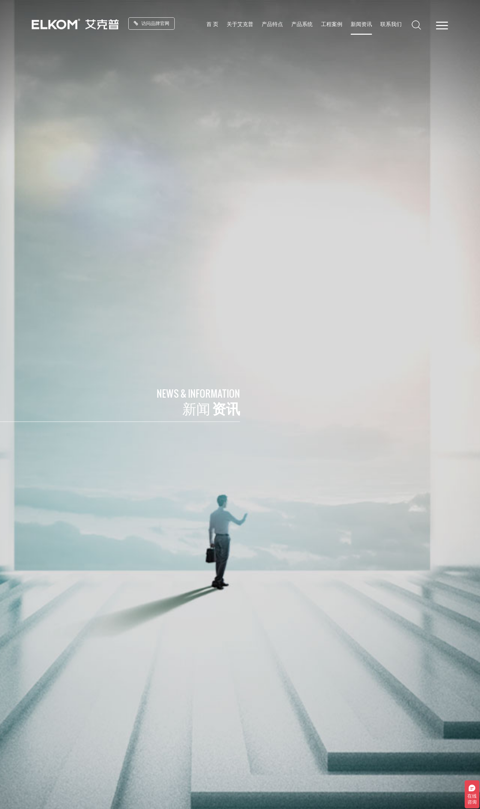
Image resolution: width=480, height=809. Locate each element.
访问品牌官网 (151, 23)
